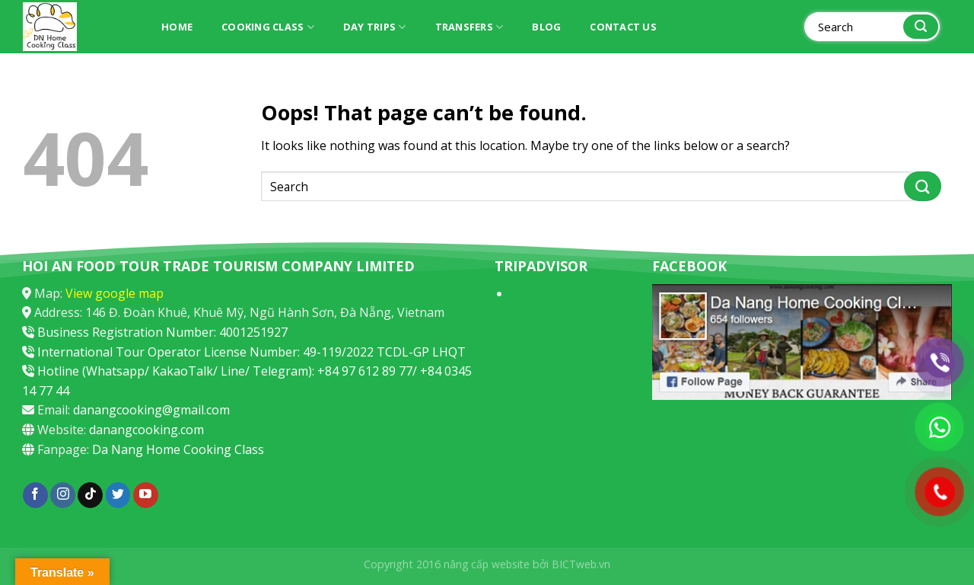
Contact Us (623, 27)
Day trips (374, 27)
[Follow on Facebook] (35, 495)
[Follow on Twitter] (118, 495)
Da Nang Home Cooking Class (178, 449)
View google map (114, 293)
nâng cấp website (487, 564)
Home (177, 27)
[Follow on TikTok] (90, 495)
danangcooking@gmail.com (151, 409)
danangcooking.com (146, 429)
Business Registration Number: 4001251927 (162, 332)
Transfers (469, 27)
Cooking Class (267, 27)
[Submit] (920, 27)
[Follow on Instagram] (62, 495)
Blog (546, 27)
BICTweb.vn (581, 564)
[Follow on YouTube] (145, 495)
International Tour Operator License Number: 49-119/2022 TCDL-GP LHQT (251, 352)
